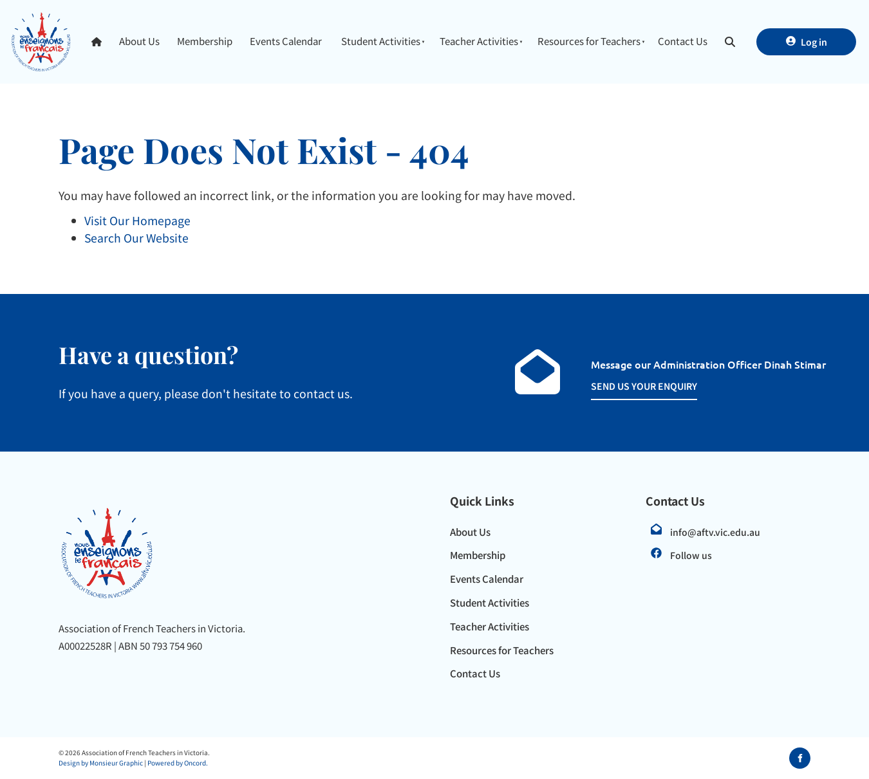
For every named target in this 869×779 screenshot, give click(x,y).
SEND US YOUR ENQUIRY (630, 385)
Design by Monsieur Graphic (101, 762)
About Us (139, 41)
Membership (204, 41)
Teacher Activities (479, 41)
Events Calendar (286, 41)
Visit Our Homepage (137, 220)
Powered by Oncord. (177, 762)
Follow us (691, 555)
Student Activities (380, 41)
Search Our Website (136, 238)
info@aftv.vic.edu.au (715, 532)
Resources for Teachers (588, 41)
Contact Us (682, 41)
